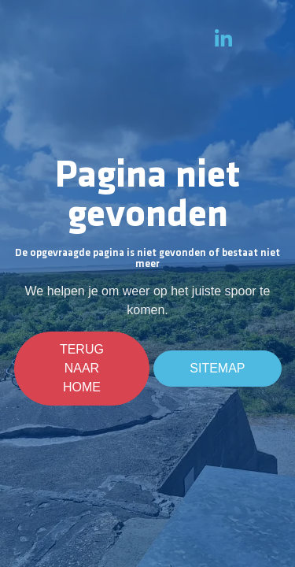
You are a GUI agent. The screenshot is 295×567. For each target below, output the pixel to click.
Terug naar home (82, 368)
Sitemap (217, 368)
